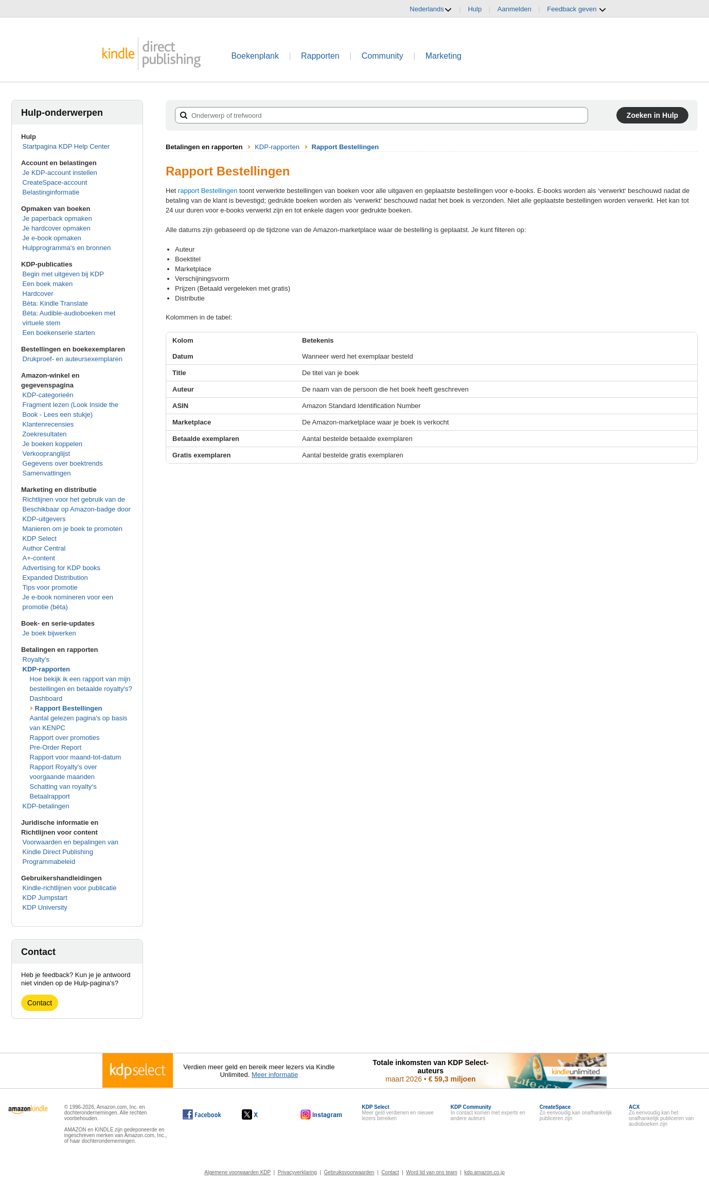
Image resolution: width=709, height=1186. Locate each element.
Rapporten (320, 55)
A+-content (39, 558)
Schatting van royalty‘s (63, 786)
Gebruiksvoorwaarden (349, 1172)
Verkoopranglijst (46, 453)
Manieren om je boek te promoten (72, 529)
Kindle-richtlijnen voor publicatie (70, 888)
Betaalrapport (50, 796)
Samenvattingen (47, 473)
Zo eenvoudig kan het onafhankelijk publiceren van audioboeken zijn (661, 1115)
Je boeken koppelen (52, 444)
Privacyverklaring (297, 1172)
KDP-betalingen (46, 806)
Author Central (44, 548)
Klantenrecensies (48, 424)
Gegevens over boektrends (63, 463)
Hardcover (38, 293)
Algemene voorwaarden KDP (237, 1172)
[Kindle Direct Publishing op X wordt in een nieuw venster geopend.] (260, 1114)
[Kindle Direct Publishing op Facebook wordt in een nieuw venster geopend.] (202, 1114)
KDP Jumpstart (45, 897)
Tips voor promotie (50, 587)
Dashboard (46, 698)
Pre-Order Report (55, 747)
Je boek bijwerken (49, 633)
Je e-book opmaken (52, 238)
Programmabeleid (49, 861)
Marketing (444, 55)
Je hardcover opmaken (57, 228)
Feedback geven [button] (577, 9)
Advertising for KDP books (62, 568)
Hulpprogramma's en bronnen (67, 248)
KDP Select (40, 538)
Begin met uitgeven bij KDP (63, 274)
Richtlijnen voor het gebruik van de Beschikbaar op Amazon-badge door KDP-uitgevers (77, 509)
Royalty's (36, 659)
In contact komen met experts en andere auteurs (488, 1112)
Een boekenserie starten (59, 333)
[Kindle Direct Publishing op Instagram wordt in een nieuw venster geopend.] (321, 1114)
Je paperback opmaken (57, 218)
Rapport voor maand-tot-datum (75, 757)
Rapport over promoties (65, 737)
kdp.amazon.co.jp (484, 1172)
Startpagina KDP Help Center (66, 146)
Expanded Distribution (55, 577)
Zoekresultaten (45, 434)
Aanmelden (514, 9)
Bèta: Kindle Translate (55, 303)
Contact (39, 1003)
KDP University (45, 907)
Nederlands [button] (431, 9)
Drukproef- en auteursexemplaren (72, 359)
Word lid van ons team (431, 1172)
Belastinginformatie (51, 192)
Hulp (475, 9)
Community (382, 55)
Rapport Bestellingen (68, 708)
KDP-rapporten (46, 669)
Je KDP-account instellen (60, 172)
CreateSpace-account (55, 182)
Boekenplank (255, 55)
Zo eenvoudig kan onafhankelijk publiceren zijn (575, 1112)
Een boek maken (48, 284)
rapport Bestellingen (208, 190)
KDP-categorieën (48, 395)
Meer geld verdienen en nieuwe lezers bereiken (398, 1112)
